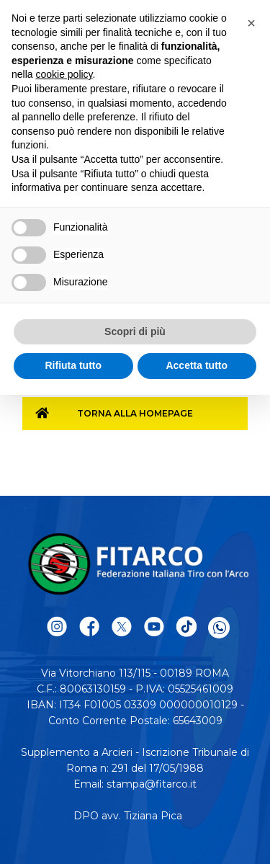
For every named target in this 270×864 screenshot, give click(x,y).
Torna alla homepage (135, 413)
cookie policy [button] (63, 74)
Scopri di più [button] (135, 331)
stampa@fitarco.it (152, 784)
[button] (251, 23)
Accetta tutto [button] (197, 365)
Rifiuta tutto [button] (73, 365)
